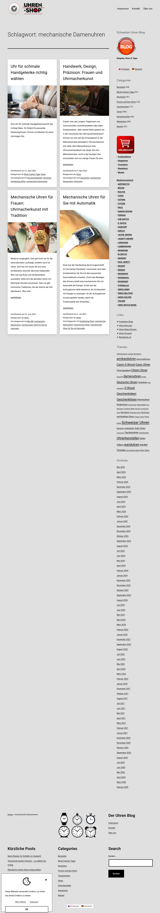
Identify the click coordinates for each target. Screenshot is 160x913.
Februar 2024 (122, 570)
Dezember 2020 (123, 738)
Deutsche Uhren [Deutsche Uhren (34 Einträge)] (127, 382)
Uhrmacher (78, 181)
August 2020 (122, 758)
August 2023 (122, 600)
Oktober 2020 (122, 748)
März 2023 (121, 625)
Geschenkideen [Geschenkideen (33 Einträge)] (126, 393)
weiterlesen (68, 164)
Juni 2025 (121, 502)
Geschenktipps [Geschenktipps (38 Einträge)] (127, 399)
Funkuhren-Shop (126, 321)
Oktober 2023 (122, 590)
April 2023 (121, 620)
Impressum (123, 8)
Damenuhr (47, 178)
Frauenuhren (84, 178)
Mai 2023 (121, 615)
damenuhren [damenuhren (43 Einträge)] (132, 376)
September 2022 (124, 644)
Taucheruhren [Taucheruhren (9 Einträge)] (144, 433)
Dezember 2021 (123, 689)
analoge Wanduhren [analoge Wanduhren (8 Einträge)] (134, 354)
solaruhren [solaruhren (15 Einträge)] (129, 428)
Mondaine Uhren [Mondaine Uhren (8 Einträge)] (135, 412)
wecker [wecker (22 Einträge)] (144, 444)
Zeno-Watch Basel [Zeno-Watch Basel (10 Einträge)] (133, 450)
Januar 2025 (122, 521)
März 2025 (121, 511)
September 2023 (124, 595)
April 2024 (121, 565)
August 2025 (122, 497)
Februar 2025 (122, 516)
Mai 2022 (121, 664)
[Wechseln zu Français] (124, 69)
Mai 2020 (121, 772)
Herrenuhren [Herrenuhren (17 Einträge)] (143, 399)
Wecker (120, 126)
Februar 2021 (122, 728)
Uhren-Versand (125, 333)
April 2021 (121, 718)
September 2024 (124, 541)
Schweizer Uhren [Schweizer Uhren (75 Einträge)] (135, 422)
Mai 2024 (121, 561)
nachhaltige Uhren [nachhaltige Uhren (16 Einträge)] (125, 416)
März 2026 (121, 477)
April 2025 (121, 506)
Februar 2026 (122, 482)
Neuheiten (121, 97)
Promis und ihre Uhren (126, 102)
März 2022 (121, 674)
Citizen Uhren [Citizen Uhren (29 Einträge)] (139, 370)
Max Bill (30, 321)
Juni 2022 (121, 659)
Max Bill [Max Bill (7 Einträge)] (137, 409)
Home (10, 814)
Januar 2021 (122, 733)
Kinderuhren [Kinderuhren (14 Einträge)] (122, 404)
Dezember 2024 (123, 526)
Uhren (43, 174)
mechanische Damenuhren (36, 181)
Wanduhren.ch (125, 337)
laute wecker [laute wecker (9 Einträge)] (141, 405)
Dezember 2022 (123, 639)
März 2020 (121, 782)
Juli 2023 (121, 605)
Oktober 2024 (122, 536)
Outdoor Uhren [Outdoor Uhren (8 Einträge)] (139, 417)
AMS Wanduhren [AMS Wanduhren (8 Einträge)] (122, 354)
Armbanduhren (124, 157)
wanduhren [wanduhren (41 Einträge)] (131, 444)
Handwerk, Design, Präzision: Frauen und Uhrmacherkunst (82, 72)
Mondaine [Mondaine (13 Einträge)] (125, 412)
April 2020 (121, 777)
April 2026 (121, 472)
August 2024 (122, 546)
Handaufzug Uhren (18, 181)
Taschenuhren (123, 107)
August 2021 (122, 698)
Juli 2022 (121, 654)
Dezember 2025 (123, 487)
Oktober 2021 (122, 693)
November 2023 (123, 585)
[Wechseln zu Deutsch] (137, 69)
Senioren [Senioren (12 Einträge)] (120, 428)
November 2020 (123, 743)
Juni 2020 (121, 767)
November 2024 (123, 531)
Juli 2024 (121, 551)
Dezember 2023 (123, 580)
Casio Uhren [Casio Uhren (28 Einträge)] (143, 364)
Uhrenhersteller (123, 117)
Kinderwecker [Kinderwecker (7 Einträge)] (132, 405)
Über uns (147, 8)
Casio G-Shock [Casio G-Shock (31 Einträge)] (126, 364)
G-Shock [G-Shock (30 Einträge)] (129, 387)
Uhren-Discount (125, 325)
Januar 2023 (122, 634)
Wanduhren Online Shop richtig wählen (24, 870)
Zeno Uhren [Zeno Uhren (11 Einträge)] (144, 450)
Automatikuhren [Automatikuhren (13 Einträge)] (143, 359)
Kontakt (136, 8)
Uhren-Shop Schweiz (128, 329)
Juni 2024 (121, 556)
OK (26, 909)
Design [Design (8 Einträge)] (144, 377)
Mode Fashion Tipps (32, 174)
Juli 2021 (121, 703)
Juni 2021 (121, 708)
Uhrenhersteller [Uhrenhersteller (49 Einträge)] (128, 438)
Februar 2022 (122, 679)
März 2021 (121, 723)
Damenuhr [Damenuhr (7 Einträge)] (120, 377)
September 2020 (124, 753)
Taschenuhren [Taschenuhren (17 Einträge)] (131, 432)
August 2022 (122, 649)
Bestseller (121, 87)
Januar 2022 (122, 684)
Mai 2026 (121, 467)
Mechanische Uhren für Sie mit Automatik (84, 200)
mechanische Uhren (82, 325)
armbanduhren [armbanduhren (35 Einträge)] (126, 359)
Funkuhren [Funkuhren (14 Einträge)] (142, 382)
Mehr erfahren (20, 902)
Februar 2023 (122, 629)
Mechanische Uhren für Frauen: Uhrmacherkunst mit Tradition (32, 206)
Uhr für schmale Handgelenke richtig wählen (29, 72)
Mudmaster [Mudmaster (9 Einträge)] (145, 412)
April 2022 (121, 669)
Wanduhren (121, 121)
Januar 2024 (122, 575)
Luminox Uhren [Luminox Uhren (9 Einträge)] (129, 409)
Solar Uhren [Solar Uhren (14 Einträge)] (140, 428)
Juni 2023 (121, 610)
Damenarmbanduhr (34, 178)
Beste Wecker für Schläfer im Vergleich (24, 856)
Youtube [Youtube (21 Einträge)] (121, 450)
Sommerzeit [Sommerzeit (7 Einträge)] (120, 433)
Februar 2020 (122, 787)
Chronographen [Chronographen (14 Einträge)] (124, 370)
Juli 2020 (121, 762)
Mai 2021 (121, 713)
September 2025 (124, 492)
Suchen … (112, 856)
